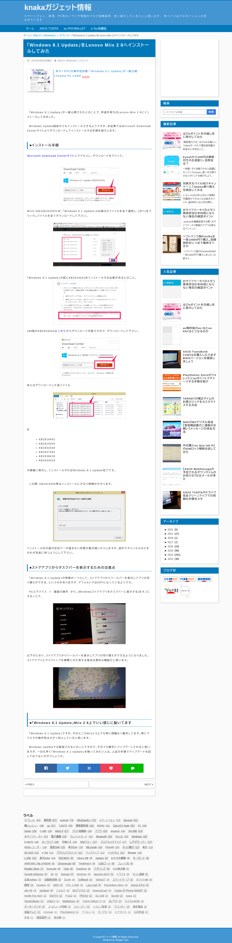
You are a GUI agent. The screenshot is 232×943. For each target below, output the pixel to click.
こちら (62, 331)
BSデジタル (81, 890)
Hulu (68, 868)
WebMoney (71, 901)
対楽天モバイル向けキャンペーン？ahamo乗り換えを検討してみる (199, 186)
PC (142, 825)
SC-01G (31, 852)
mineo (30, 831)
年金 (28, 917)
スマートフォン (109, 820)
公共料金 (141, 912)
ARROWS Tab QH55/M (39, 863)
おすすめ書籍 (120, 858)
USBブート (106, 863)
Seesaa (67, 874)
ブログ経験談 (82, 831)
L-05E (30, 858)
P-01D (70, 895)
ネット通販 (140, 874)
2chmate (50, 912)
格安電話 (140, 906)
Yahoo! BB (84, 858)
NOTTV (56, 895)
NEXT (148, 784)
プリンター (122, 906)
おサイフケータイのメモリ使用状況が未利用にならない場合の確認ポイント (199, 213)
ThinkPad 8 (86, 863)
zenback (46, 890)
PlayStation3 (69, 912)
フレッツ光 (125, 863)
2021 (171, 533)
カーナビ (104, 912)
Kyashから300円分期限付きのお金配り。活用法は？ (198, 160)
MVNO (103, 825)
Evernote (53, 868)
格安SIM (57, 847)
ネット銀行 (131, 847)
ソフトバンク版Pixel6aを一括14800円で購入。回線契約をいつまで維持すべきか (199, 241)
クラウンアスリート (69, 852)
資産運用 (43, 917)
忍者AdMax (32, 879)
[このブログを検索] (184, 112)
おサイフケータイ (36, 836)
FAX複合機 (121, 868)
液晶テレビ (32, 912)
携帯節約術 (85, 825)
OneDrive (83, 868)
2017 (171, 542)
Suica (131, 895)
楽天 (147, 847)
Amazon (118, 831)
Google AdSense (35, 874)
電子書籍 (59, 836)
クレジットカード (81, 836)
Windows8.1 (72, 60)
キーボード (141, 858)
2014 (171, 554)
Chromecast (66, 863)
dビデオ (115, 901)
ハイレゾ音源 (102, 906)
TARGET (102, 879)
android (67, 820)
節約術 (50, 820)
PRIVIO (86, 895)
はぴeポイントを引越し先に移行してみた (199, 135)
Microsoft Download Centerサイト (50, 155)
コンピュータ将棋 (59, 906)
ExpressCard (102, 890)
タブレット (83, 60)
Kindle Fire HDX (35, 895)
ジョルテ (63, 890)
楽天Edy (75, 847)
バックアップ (95, 852)
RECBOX (66, 858)
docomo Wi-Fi (104, 874)
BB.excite (94, 847)
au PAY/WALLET (75, 28)
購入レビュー (34, 825)
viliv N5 (30, 890)
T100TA (65, 825)
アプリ (101, 831)
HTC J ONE (74, 885)
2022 (171, 529)
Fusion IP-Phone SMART (130, 890)
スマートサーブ (123, 879)
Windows (139, 836)
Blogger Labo (122, 940)
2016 (171, 546)
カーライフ (50, 841)
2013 (171, 558)
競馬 (28, 885)
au (51, 825)
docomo (131, 820)
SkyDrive (84, 874)
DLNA (69, 879)
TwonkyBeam (34, 901)
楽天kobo (47, 858)
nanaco (102, 858)
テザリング (102, 868)
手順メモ (69, 841)
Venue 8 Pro (140, 885)
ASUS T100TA (49, 28)
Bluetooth (104, 836)
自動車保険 (52, 879)
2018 (171, 537)
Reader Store (33, 868)
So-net (117, 895)
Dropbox (43, 885)
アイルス (88, 912)
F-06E (46, 831)
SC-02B (101, 895)
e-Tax (48, 852)
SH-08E (135, 831)
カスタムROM (134, 901)
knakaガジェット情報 (57, 7)
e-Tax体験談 (99, 28)
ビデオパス (123, 912)
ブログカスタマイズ (113, 841)
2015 (171, 550)
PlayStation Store (116, 885)
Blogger (135, 852)
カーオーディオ (34, 906)
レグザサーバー (141, 841)
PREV (29, 784)
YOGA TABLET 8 (94, 901)
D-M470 (31, 841)
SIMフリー (88, 841)
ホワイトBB (144, 879)
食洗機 (59, 917)
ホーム (30, 28)
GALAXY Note (124, 825)
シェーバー (82, 906)
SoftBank (85, 879)
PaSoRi (112, 847)
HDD (58, 885)
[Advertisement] (89, 804)
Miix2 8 (61, 60)
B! (89, 768)
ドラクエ (123, 874)
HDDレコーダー (35, 847)
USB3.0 (53, 901)
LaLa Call (93, 885)
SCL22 (122, 836)
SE (54, 874)
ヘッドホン (116, 852)
